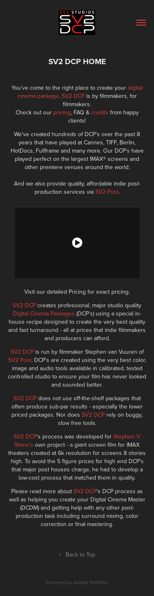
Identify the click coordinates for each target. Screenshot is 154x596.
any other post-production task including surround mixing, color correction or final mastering (77, 515)
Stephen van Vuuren (111, 352)
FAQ (80, 112)
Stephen (124, 436)
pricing (62, 112)
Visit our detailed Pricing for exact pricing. (77, 292)
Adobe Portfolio (91, 582)
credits (100, 112)
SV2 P (102, 192)
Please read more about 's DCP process (73, 491)
